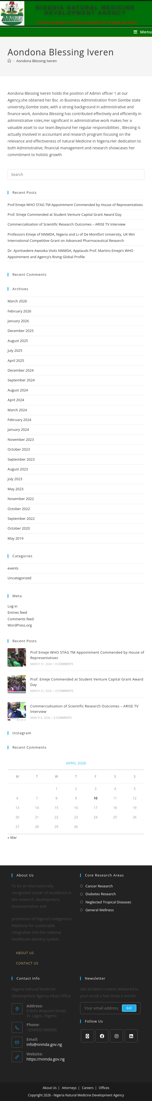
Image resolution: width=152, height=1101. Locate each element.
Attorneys (69, 1088)
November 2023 (21, 439)
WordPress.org (20, 625)
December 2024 (21, 370)
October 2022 (19, 508)
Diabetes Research (100, 893)
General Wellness (99, 909)
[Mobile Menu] (143, 31)
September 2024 (21, 380)
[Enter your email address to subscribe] (110, 1008)
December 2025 (21, 330)
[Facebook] (101, 1035)
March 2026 (17, 301)
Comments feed (21, 618)
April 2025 (16, 360)
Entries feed (17, 612)
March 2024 (17, 409)
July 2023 (15, 478)
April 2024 (16, 399)
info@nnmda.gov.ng (44, 1044)
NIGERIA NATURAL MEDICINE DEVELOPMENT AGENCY (85, 10)
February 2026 (19, 311)
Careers (88, 1088)
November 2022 (21, 498)
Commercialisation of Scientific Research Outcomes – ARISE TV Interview (66, 224)
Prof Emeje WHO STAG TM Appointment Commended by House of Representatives (75, 204)
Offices (104, 1088)
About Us (25, 953)
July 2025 (15, 350)
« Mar (12, 837)
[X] (87, 1035)
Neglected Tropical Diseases (108, 902)
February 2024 (19, 419)
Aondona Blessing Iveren (36, 60)
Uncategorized (19, 577)
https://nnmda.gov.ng (46, 1059)
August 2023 (18, 469)
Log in (12, 606)
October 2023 (19, 449)
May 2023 (16, 488)
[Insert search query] (76, 174)
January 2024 (18, 429)
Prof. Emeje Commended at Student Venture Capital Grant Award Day (64, 214)
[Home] (9, 60)
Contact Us (27, 963)
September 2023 (21, 459)
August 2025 (18, 340)
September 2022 (21, 518)
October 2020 (19, 528)
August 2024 (18, 390)
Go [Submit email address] (129, 1008)
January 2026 (18, 320)
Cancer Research (99, 886)
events (13, 568)
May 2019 (16, 538)
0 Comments (64, 664)
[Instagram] (116, 1035)
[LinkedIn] (131, 1035)
